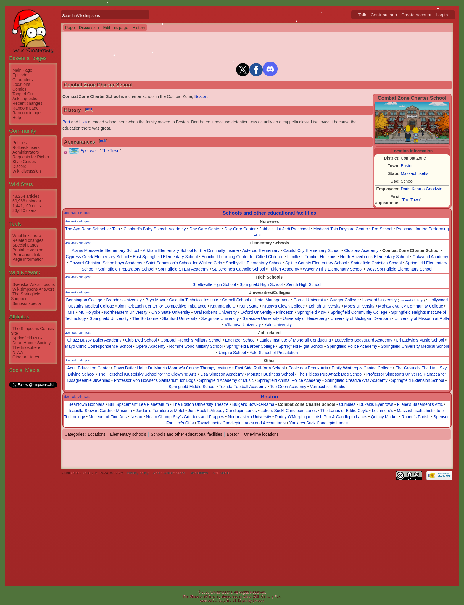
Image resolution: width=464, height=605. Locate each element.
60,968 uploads (26, 201)
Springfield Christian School (376, 262)
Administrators (25, 152)
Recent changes (27, 103)
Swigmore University (220, 318)
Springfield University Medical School (415, 346)
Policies (19, 142)
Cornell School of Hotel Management (256, 299)
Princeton (285, 312)
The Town (411, 199)
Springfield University (109, 318)
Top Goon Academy (288, 386)
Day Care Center (205, 228)
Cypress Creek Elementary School (97, 256)
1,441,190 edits (26, 205)
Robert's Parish (415, 416)
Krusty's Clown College (283, 306)
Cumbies (347, 404)
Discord (19, 166)
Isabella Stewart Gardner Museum (100, 410)
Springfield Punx (27, 338)
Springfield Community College (359, 312)
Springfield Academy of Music (226, 380)
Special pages (25, 245)
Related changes (28, 240)
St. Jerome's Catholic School (238, 269)
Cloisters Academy (361, 250)
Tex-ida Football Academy (242, 386)
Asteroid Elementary (261, 250)
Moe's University (359, 306)
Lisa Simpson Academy (222, 374)
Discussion (89, 27)
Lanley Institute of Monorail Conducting (295, 340)
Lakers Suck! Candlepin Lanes (289, 410)
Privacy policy (137, 473)
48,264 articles (25, 196)
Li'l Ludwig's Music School (420, 340)
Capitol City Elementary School (311, 250)
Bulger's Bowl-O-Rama (253, 404)
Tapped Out (23, 93)
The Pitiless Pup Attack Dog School (330, 374)
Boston (407, 165)
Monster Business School (270, 374)
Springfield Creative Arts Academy (356, 380)
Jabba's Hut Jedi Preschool (285, 228)
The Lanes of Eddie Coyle (344, 410)
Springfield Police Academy (352, 346)
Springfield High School (261, 284)
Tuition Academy (284, 269)
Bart (66, 122)
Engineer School (240, 340)
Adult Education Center (88, 368)
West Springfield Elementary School (399, 269)
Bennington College (84, 299)
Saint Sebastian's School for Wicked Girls (184, 262)
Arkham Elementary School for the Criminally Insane (191, 250)
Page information (28, 259)
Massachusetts (414, 173)
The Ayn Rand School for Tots (92, 228)
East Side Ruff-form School (260, 368)
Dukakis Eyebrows (376, 404)
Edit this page (115, 27)
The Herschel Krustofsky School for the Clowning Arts (147, 374)
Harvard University (379, 299)
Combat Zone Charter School (411, 250)
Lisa (83, 122)
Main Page (22, 70)
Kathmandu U (223, 306)
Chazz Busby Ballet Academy (94, 340)
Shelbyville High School (214, 284)
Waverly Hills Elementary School (332, 269)
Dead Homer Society (31, 342)
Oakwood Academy (430, 256)
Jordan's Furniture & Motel (160, 410)
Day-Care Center (240, 228)
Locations (21, 84)
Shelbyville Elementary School (253, 262)
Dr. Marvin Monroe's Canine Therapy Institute (189, 368)
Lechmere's (382, 410)
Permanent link (26, 254)
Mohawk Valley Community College (410, 306)
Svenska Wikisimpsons (33, 284)
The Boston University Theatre (200, 404)
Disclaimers (199, 473)
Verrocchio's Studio (327, 386)
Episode (88, 150)
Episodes (21, 75)
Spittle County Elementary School (316, 262)
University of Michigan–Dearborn (361, 318)
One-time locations (261, 434)
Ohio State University (170, 312)
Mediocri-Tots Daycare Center (340, 228)
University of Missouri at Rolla (421, 318)
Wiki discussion (26, 171)
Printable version (27, 249)
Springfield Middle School (192, 386)
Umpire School (232, 352)
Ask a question (26, 98)
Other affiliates (25, 357)
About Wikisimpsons (169, 473)
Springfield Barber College (250, 346)
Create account (416, 14)
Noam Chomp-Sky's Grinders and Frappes (185, 416)
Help (16, 117)
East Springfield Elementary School (165, 256)
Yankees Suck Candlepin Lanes (318, 423)
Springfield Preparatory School (126, 269)
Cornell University (310, 299)
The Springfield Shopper (25, 296)
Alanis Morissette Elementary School (105, 250)
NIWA (17, 352)
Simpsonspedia (26, 303)
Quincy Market (384, 416)
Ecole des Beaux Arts (308, 368)
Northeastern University (125, 312)
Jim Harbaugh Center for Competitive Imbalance (162, 306)
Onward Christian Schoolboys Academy (106, 262)
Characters (22, 79)
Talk (362, 14)
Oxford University (256, 312)
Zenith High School (303, 284)
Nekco (136, 416)
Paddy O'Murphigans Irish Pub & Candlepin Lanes (321, 416)
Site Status (221, 473)
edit (89, 109)
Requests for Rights (30, 157)
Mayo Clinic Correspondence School (98, 346)
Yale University (278, 324)
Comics (19, 89)
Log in (442, 14)
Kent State (249, 306)
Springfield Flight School (300, 346)
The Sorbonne (145, 318)
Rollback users (26, 147)
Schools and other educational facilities (269, 213)
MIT (71, 312)
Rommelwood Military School (196, 346)
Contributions (384, 14)
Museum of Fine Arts (108, 416)
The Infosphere (26, 347)
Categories (75, 434)
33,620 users (24, 210)
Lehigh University (324, 306)
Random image (26, 112)
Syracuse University (260, 318)
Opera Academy (150, 346)
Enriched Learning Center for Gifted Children (242, 256)
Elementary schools (128, 434)
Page (70, 27)
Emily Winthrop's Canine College (362, 368)
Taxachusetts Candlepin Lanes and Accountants (241, 423)
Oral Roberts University (215, 312)
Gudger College (344, 299)
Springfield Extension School (417, 380)
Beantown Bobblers (86, 404)
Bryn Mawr (155, 299)
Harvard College (411, 300)
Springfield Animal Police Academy (289, 380)
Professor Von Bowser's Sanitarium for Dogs (155, 380)
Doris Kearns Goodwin (421, 188)
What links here (26, 235)
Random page (25, 108)
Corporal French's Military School (190, 340)
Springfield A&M (312, 312)
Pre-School (382, 228)
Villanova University (243, 324)
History (138, 27)
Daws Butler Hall (129, 368)
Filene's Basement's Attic (420, 404)
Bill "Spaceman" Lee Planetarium (138, 404)
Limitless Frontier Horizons (311, 256)
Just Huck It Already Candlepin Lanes (222, 410)
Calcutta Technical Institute (193, 299)
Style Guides (24, 161)
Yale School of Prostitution (273, 352)
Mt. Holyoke (89, 312)
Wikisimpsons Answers (33, 289)
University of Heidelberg (305, 318)
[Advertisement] (33, 477)
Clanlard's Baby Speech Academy (154, 228)
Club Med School (141, 340)
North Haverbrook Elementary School (374, 256)
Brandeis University (124, 299)
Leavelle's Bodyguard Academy (363, 340)
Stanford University (179, 318)
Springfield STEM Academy (183, 269)
